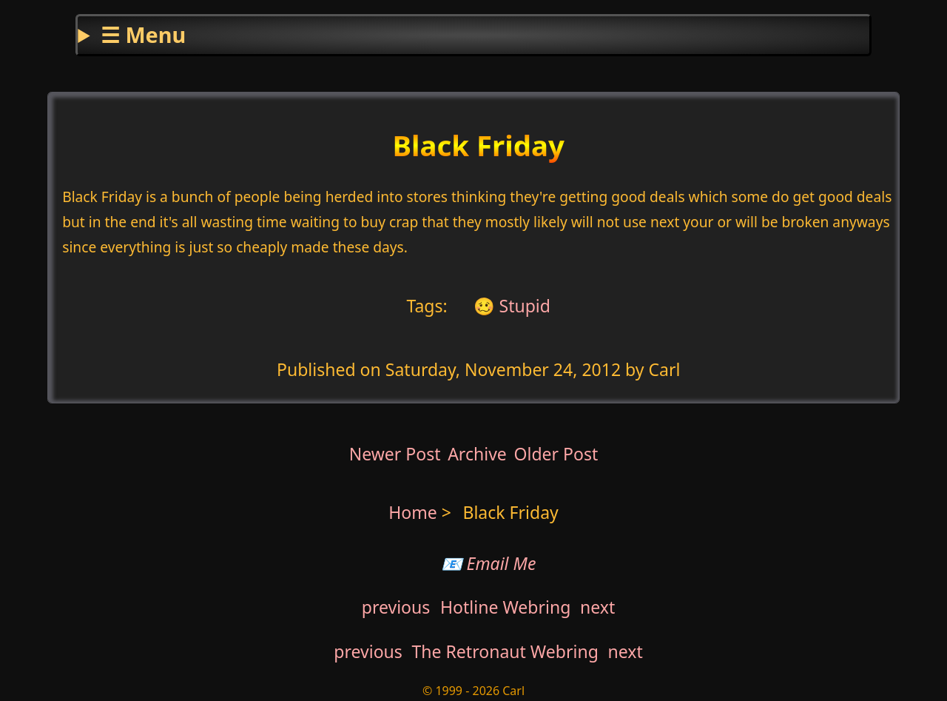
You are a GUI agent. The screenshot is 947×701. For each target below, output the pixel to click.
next (597, 607)
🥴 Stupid (509, 305)
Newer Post (395, 454)
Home (412, 512)
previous (396, 607)
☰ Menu (143, 34)
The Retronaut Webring (505, 651)
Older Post (555, 454)
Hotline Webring (505, 607)
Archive (477, 454)
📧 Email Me (488, 563)
